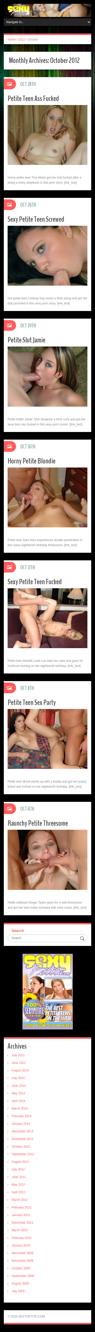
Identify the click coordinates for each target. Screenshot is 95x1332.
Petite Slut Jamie (26, 340)
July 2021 (18, 1055)
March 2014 (20, 1108)
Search (17, 930)
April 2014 (18, 1101)
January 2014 (21, 1124)
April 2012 (18, 1192)
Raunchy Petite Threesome (38, 823)
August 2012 (20, 1162)
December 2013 (22, 1131)
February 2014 (21, 1116)
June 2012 (19, 1177)
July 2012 (18, 1169)
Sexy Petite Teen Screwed (36, 219)
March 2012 (20, 1200)
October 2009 (21, 1268)
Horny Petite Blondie (31, 461)
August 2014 (20, 1070)
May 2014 (18, 1093)
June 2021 (19, 1063)
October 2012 (21, 1146)
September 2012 (23, 1154)
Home (12, 39)
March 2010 (20, 1230)
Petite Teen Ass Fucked (33, 98)
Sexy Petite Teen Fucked (35, 582)
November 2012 (22, 1139)
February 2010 (21, 1238)
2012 (21, 39)
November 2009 (22, 1260)
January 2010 (21, 1245)
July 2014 (18, 1078)
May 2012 (18, 1184)
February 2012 (21, 1207)
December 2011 (22, 1222)
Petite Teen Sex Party (32, 702)
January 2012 (21, 1215)
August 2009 (20, 1283)
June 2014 (19, 1085)
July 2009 (18, 1291)
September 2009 (23, 1276)
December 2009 (22, 1253)
